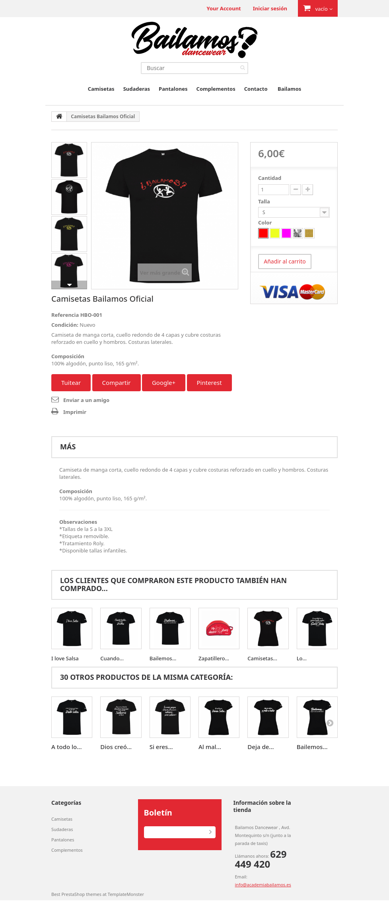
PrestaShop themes (81, 894)
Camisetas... (262, 658)
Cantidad (269, 177)
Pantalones (173, 88)
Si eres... (161, 747)
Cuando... (112, 658)
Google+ (163, 382)
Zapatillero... (213, 658)
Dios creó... (116, 747)
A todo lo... (66, 747)
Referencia (65, 314)
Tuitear (71, 382)
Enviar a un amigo (86, 400)
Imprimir (74, 412)
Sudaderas (136, 88)
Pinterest (209, 382)
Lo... (302, 658)
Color (265, 222)
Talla (264, 201)
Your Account (223, 8)
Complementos (215, 88)
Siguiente (69, 285)
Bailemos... (163, 658)
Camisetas (101, 88)
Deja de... (260, 747)
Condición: (64, 324)
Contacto (256, 88)
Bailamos (289, 88)
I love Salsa (65, 658)
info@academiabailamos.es (263, 885)
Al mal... (209, 747)
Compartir (116, 382)
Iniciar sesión (270, 8)
